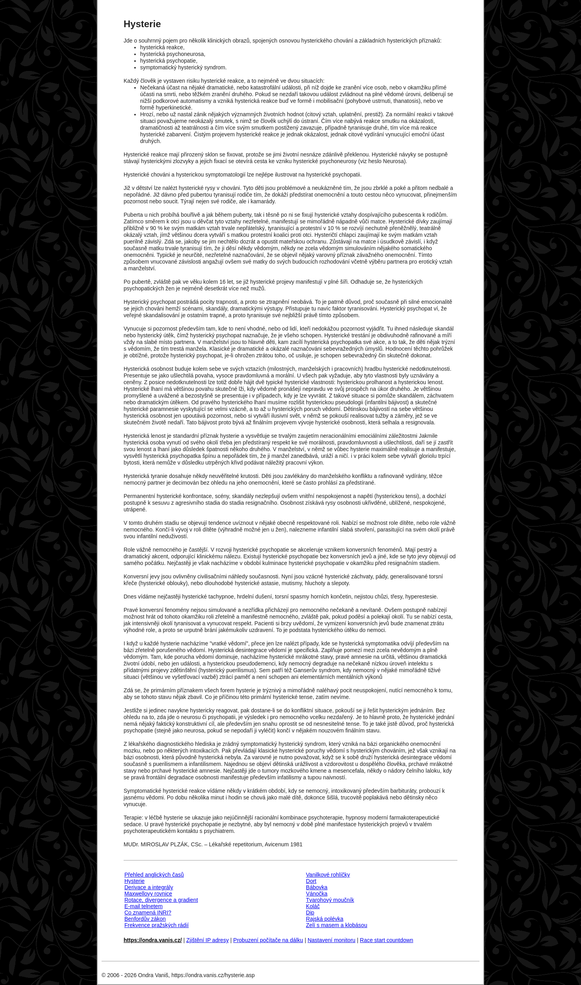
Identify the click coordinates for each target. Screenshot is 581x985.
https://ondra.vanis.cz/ (153, 940)
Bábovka (316, 887)
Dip (310, 912)
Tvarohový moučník (330, 900)
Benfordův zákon (145, 919)
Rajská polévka (324, 919)
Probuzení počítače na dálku (268, 940)
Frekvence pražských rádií (156, 925)
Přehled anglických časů (154, 875)
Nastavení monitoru (331, 940)
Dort (311, 881)
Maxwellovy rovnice (148, 893)
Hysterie (134, 881)
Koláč (313, 906)
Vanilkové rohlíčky (328, 875)
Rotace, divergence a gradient (161, 900)
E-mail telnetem (143, 906)
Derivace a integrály (148, 887)
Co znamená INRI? (147, 912)
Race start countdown (386, 940)
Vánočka (316, 893)
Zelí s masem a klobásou (336, 925)
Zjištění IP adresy (207, 940)
